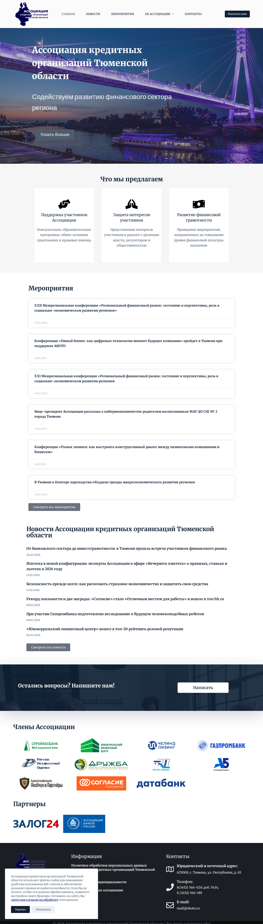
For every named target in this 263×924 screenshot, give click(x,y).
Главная (68, 14)
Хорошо (20, 909)
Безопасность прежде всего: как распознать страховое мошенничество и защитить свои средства (117, 582)
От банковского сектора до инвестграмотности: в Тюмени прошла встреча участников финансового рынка (126, 546)
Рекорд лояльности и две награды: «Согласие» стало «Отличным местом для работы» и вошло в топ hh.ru (125, 597)
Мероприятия (122, 14)
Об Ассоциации (160, 14)
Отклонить (43, 909)
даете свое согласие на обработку (34, 900)
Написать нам (237, 14)
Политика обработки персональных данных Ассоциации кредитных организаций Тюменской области (113, 867)
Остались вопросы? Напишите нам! (66, 683)
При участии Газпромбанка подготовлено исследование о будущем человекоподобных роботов (115, 612)
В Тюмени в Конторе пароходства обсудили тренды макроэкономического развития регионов (114, 480)
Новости (93, 14)
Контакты (193, 14)
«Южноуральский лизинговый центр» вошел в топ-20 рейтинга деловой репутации (104, 627)
